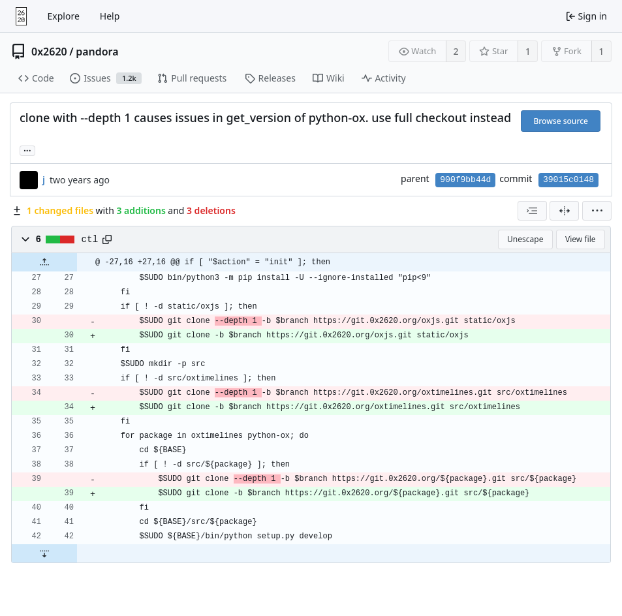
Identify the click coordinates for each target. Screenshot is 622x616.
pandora (97, 51)
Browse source (560, 121)
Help (110, 16)
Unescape (525, 239)
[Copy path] (107, 239)
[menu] (597, 211)
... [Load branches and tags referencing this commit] (27, 150)
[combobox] (532, 211)
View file (580, 239)
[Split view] (564, 211)
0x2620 (49, 51)
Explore (64, 16)
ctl (90, 239)
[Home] (21, 16)
